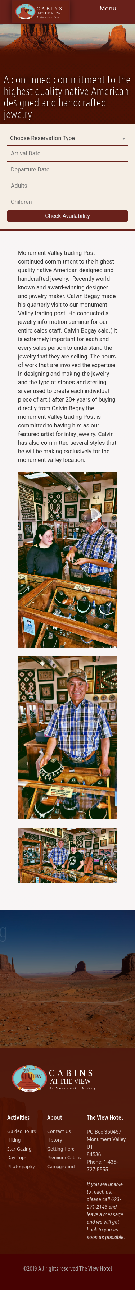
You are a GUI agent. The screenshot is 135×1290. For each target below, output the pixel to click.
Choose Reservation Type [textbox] (42, 138)
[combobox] (67, 138)
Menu (108, 8)
